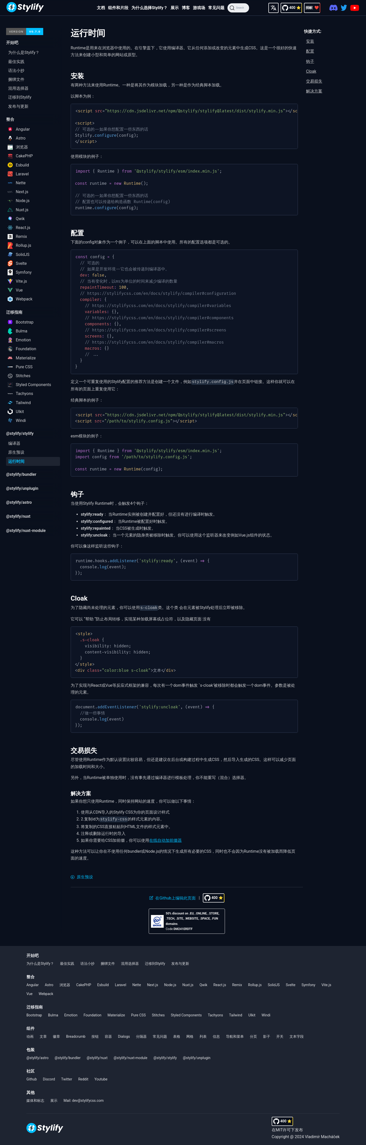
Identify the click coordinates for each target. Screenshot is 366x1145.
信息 (216, 1035)
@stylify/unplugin (196, 1056)
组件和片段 (118, 7)
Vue (29, 992)
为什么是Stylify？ (40, 962)
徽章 (56, 1035)
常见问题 (216, 7)
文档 (101, 7)
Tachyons (215, 1014)
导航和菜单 (235, 1035)
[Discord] (333, 8)
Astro (49, 983)
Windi (266, 1014)
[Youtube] (354, 8)
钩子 (310, 61)
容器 (108, 1035)
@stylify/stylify (165, 1056)
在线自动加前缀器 (165, 838)
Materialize (116, 1014)
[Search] (238, 7)
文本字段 (296, 1035)
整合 (30, 975)
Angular (32, 983)
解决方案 (314, 91)
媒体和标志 (35, 1099)
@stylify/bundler (68, 1056)
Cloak (311, 71)
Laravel (120, 983)
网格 (189, 1035)
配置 (310, 51)
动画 (30, 1035)
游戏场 (199, 7)
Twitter (66, 1078)
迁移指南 (34, 1005)
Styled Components (186, 1014)
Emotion (71, 1014)
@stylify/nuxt (97, 1056)
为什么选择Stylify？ (149, 7)
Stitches (158, 1014)
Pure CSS (138, 1014)
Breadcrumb (75, 1035)
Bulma (53, 1014)
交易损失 (314, 81)
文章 (43, 1035)
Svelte (290, 983)
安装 (310, 41)
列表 (203, 1035)
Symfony (308, 983)
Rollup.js (255, 983)
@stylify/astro (37, 1056)
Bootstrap (34, 1014)
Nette (136, 983)
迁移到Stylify (155, 962)
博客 (186, 7)
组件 (30, 1027)
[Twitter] (344, 8)
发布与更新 (180, 962)
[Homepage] (25, 7)
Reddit (83, 1078)
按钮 (95, 1035)
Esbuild (103, 983)
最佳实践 (67, 962)
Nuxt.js (187, 983)
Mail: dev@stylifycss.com (84, 1099)
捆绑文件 (108, 962)
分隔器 (141, 1035)
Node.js (170, 983)
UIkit (251, 1014)
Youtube (101, 1078)
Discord (49, 1078)
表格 (176, 1035)
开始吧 (32, 954)
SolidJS (274, 983)
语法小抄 (87, 962)
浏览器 (64, 983)
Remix (237, 983)
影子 (266, 1035)
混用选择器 (130, 962)
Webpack (46, 992)
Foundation (92, 1014)
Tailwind (235, 1014)
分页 (253, 1035)
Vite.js (326, 983)
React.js (220, 983)
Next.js (152, 983)
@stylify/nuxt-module (130, 1056)
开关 (279, 1035)
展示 (175, 7)
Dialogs (124, 1035)
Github (31, 1078)
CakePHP (83, 983)
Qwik (203, 983)
